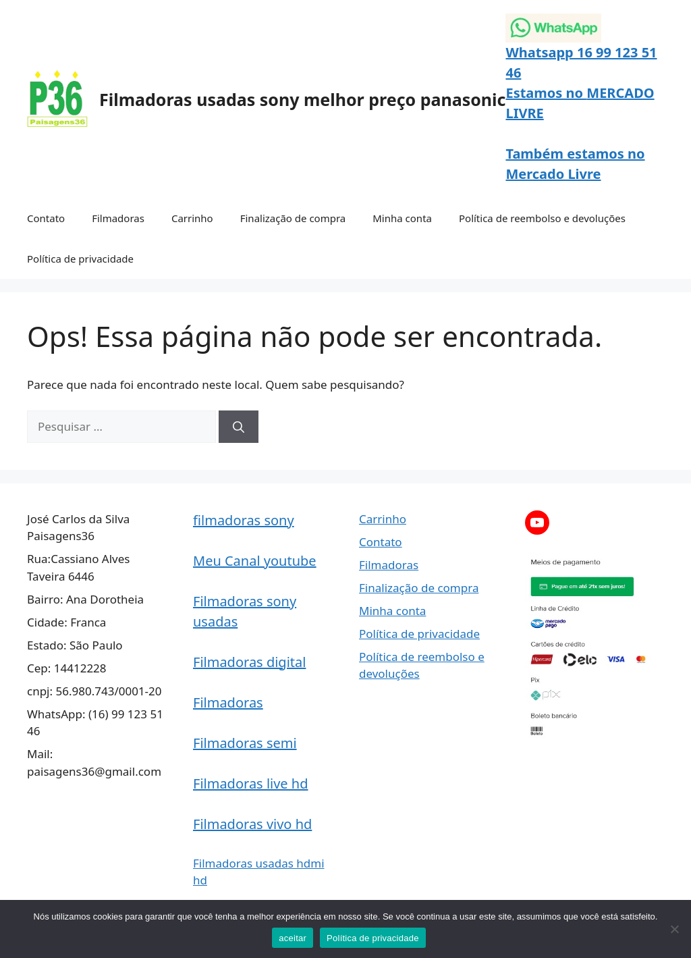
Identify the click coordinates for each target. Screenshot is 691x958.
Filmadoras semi (245, 743)
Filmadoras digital (249, 662)
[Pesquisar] (238, 426)
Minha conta (402, 218)
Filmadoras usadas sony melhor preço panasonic (302, 99)
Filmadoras (118, 218)
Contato (46, 218)
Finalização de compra (293, 218)
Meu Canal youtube (254, 561)
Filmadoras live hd (250, 783)
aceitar (292, 938)
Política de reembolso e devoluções (542, 218)
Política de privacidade (80, 258)
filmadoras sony (243, 520)
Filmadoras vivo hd (252, 824)
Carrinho (192, 218)
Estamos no (545, 93)
